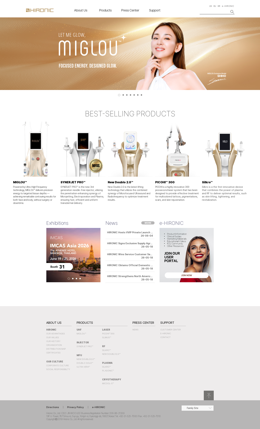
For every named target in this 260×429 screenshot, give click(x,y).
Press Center (130, 10)
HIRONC (40, 10)
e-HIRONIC (228, 6)
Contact (165, 337)
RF (103, 346)
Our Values (52, 337)
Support (154, 10)
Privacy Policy (75, 407)
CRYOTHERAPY (111, 379)
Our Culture (54, 361)
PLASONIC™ (108, 370)
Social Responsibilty (58, 369)
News (135, 329)
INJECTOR (83, 342)
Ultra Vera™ (83, 367)
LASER (106, 329)
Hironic (51, 329)
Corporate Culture (57, 365)
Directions (52, 407)
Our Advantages (55, 333)
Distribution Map (56, 349)
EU (215, 6)
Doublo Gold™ (85, 363)
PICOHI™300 (108, 333)
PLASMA (107, 363)
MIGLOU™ (81, 333)
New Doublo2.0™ (86, 359)
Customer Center (170, 329)
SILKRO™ (106, 350)
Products (105, 10)
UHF (79, 329)
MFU (79, 355)
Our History (53, 341)
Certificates (53, 352)
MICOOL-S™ (108, 383)
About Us (80, 10)
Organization (54, 345)
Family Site (192, 408)
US (210, 6)
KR (219, 6)
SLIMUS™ (106, 337)
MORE (148, 223)
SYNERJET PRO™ (85, 346)
